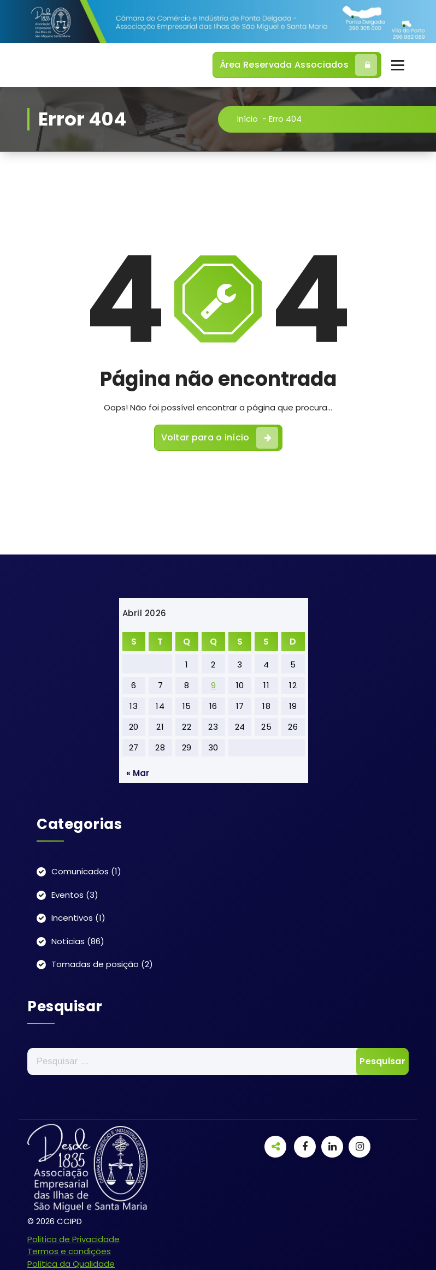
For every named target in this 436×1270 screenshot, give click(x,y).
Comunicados (80, 871)
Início (249, 118)
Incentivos (72, 917)
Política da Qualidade (71, 1263)
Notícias (68, 941)
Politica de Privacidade (73, 1239)
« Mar (137, 773)
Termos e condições (69, 1251)
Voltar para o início (219, 439)
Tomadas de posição (95, 964)
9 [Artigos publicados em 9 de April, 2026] (213, 685)
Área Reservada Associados (299, 65)
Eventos (67, 895)
